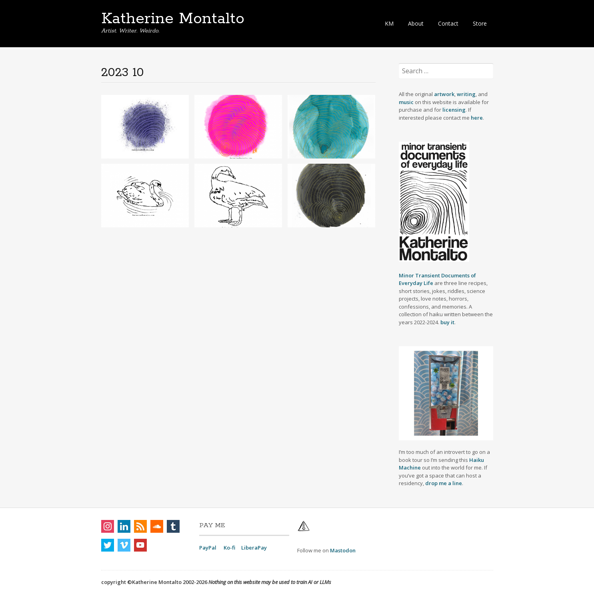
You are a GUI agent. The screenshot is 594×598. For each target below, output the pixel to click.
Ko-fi (229, 547)
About (416, 23)
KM (389, 23)
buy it (447, 322)
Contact (448, 23)
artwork (444, 94)
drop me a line (443, 483)
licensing (454, 109)
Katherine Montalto (172, 19)
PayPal (207, 547)
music (407, 102)
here (477, 117)
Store (480, 23)
